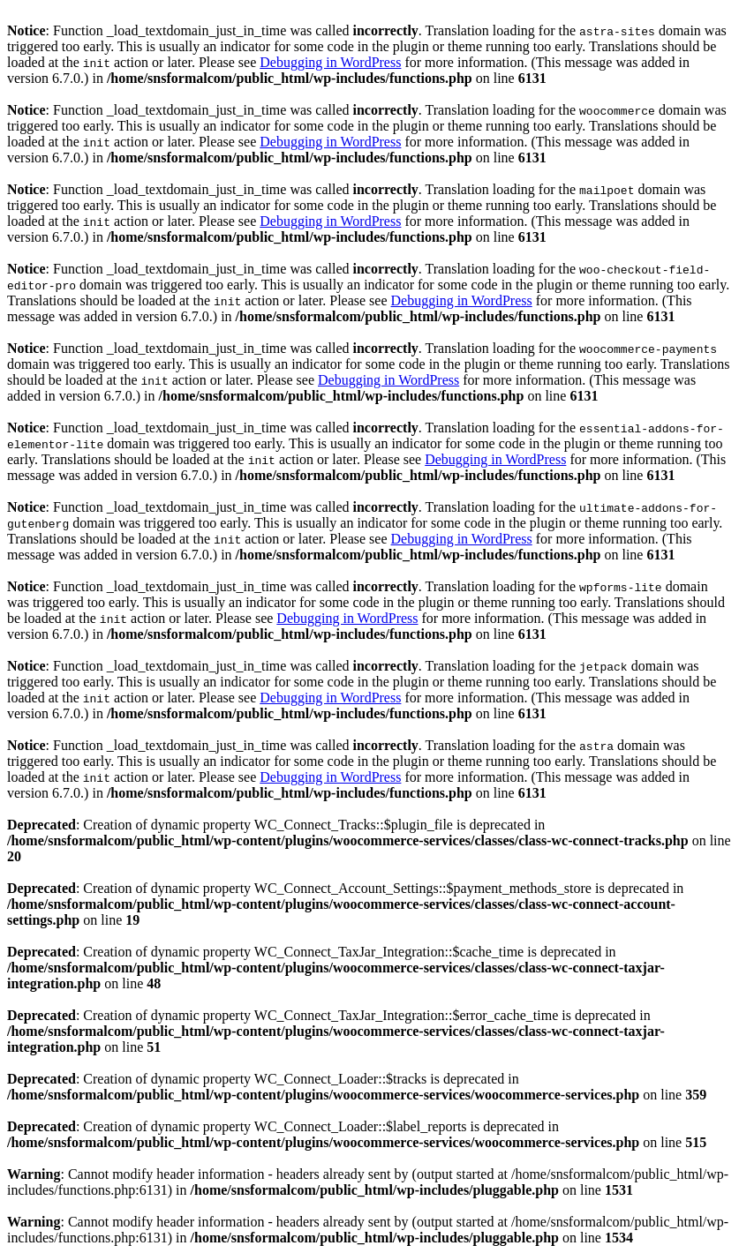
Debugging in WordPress (330, 62)
